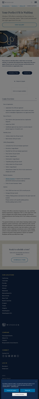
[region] (19, 389)
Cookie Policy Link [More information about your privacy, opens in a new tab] (14, 386)
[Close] (36, 381)
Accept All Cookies (11, 390)
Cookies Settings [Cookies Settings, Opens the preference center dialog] (19, 394)
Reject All (27, 390)
